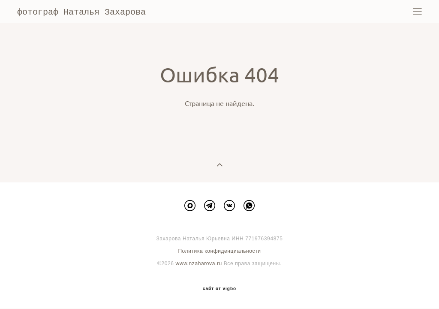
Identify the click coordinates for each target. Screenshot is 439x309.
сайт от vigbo (219, 288)
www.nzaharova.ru (198, 263)
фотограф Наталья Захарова (81, 11)
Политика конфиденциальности (219, 251)
